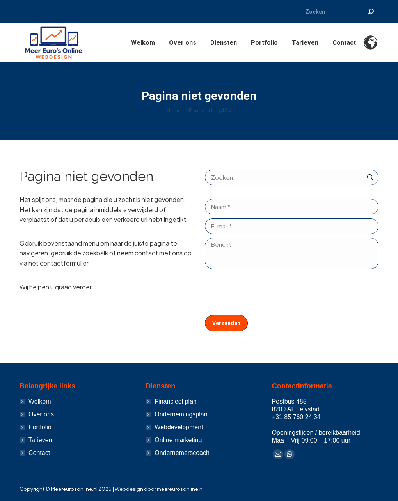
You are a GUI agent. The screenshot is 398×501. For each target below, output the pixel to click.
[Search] (339, 11)
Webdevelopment (179, 427)
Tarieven (40, 440)
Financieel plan (176, 401)
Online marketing (178, 440)
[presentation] (264, 292)
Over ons (41, 414)
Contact (39, 453)
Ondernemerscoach (182, 453)
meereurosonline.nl (180, 489)
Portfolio (40, 427)
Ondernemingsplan (181, 414)
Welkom (39, 401)
